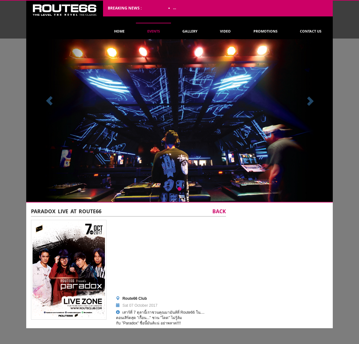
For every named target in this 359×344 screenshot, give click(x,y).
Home (119, 31)
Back (219, 211)
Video (225, 31)
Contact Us (310, 31)
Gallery (190, 31)
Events (153, 31)
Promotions (265, 31)
